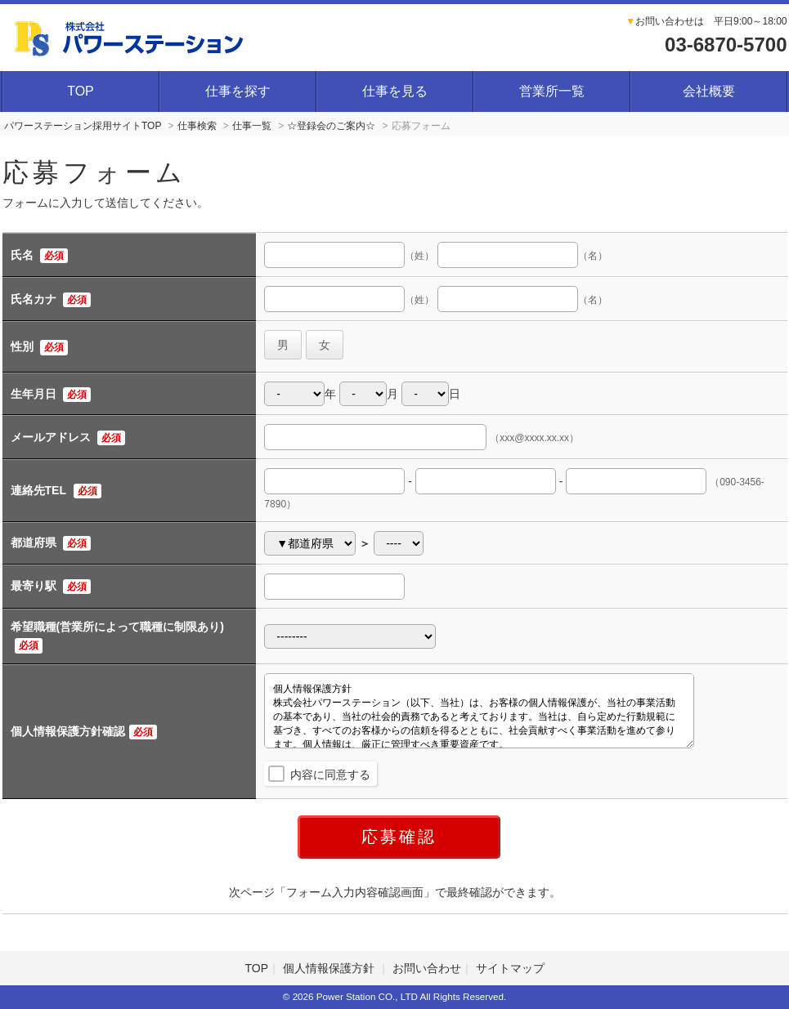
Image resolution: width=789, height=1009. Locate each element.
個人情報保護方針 (330, 968)
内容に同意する (330, 774)
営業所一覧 (552, 91)
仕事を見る (395, 91)
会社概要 (709, 91)
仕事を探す (238, 91)
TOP (80, 91)
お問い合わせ (426, 968)
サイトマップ (510, 968)
